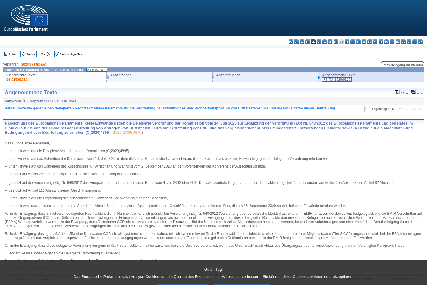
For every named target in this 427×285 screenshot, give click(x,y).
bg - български (291, 41)
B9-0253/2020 (16, 79)
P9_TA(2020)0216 (336, 79)
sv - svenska (420, 41)
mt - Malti (375, 41)
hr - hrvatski (347, 41)
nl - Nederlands (381, 41)
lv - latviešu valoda (358, 41)
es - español (296, 41)
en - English (330, 41)
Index (12, 54)
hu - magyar (369, 41)
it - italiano (352, 41)
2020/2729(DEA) (33, 64)
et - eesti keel (319, 41)
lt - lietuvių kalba (364, 41)
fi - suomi (414, 41)
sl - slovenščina (409, 41)
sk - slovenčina (403, 41)
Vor (43, 54)
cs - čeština (302, 41)
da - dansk (307, 41)
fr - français (336, 41)
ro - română (398, 41)
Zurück (31, 54)
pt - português (392, 41)
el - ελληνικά (324, 41)
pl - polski (386, 41)
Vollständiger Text (71, 54)
